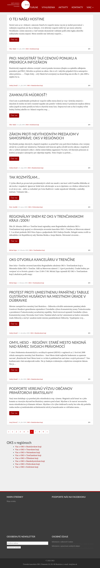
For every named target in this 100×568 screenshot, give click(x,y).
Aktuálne (32, 7)
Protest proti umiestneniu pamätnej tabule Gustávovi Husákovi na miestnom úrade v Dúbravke (49, 296)
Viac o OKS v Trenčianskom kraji (28, 455)
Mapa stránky (11, 501)
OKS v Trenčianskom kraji (37, 250)
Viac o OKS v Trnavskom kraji (27, 449)
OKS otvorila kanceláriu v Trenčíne (42, 260)
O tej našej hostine (26, 19)
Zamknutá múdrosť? (28, 95)
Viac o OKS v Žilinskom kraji (26, 458)
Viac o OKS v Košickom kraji (26, 467)
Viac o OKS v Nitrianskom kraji (27, 452)
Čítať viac (14, 40)
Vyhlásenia (48, 7)
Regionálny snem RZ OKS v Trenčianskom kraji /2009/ (46, 218)
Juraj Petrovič (13, 422)
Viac (90, 7)
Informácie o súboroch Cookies (62, 542)
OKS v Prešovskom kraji (35, 207)
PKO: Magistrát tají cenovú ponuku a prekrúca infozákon (43, 60)
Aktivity (63, 7)
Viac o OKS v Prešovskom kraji (27, 464)
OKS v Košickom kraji (32, 49)
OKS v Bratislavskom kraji (35, 85)
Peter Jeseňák (13, 207)
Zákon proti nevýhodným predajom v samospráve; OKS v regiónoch (44, 136)
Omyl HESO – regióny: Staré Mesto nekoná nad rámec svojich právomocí (47, 344)
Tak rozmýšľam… (24, 177)
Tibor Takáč (12, 49)
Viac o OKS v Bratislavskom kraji (28, 447)
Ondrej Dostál (13, 85)
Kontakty (77, 7)
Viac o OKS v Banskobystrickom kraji (30, 461)
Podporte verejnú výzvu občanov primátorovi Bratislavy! (40, 390)
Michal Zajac (13, 250)
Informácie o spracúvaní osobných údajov (66, 546)
